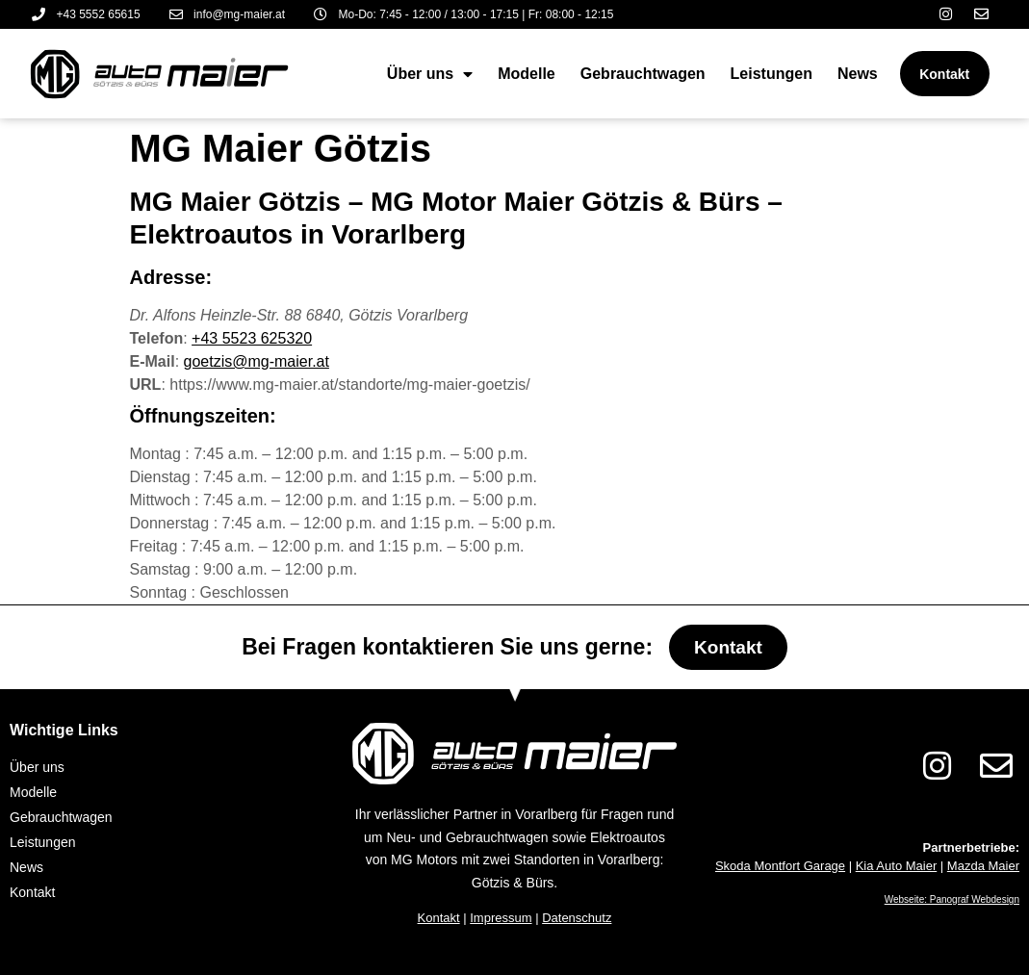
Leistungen (768, 73)
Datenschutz (576, 918)
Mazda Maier (983, 866)
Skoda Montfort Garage (780, 866)
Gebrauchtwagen (640, 73)
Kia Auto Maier (897, 866)
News (855, 73)
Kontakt (439, 918)
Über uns (427, 74)
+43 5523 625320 (252, 338)
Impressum (500, 918)
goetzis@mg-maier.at (256, 361)
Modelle (524, 73)
